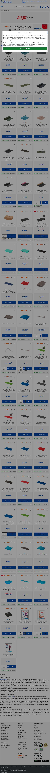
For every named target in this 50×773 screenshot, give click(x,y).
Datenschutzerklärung (11, 45)
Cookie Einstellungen (16, 42)
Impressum (30, 45)
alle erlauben (43, 38)
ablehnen (12, 44)
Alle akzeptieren (25, 48)
